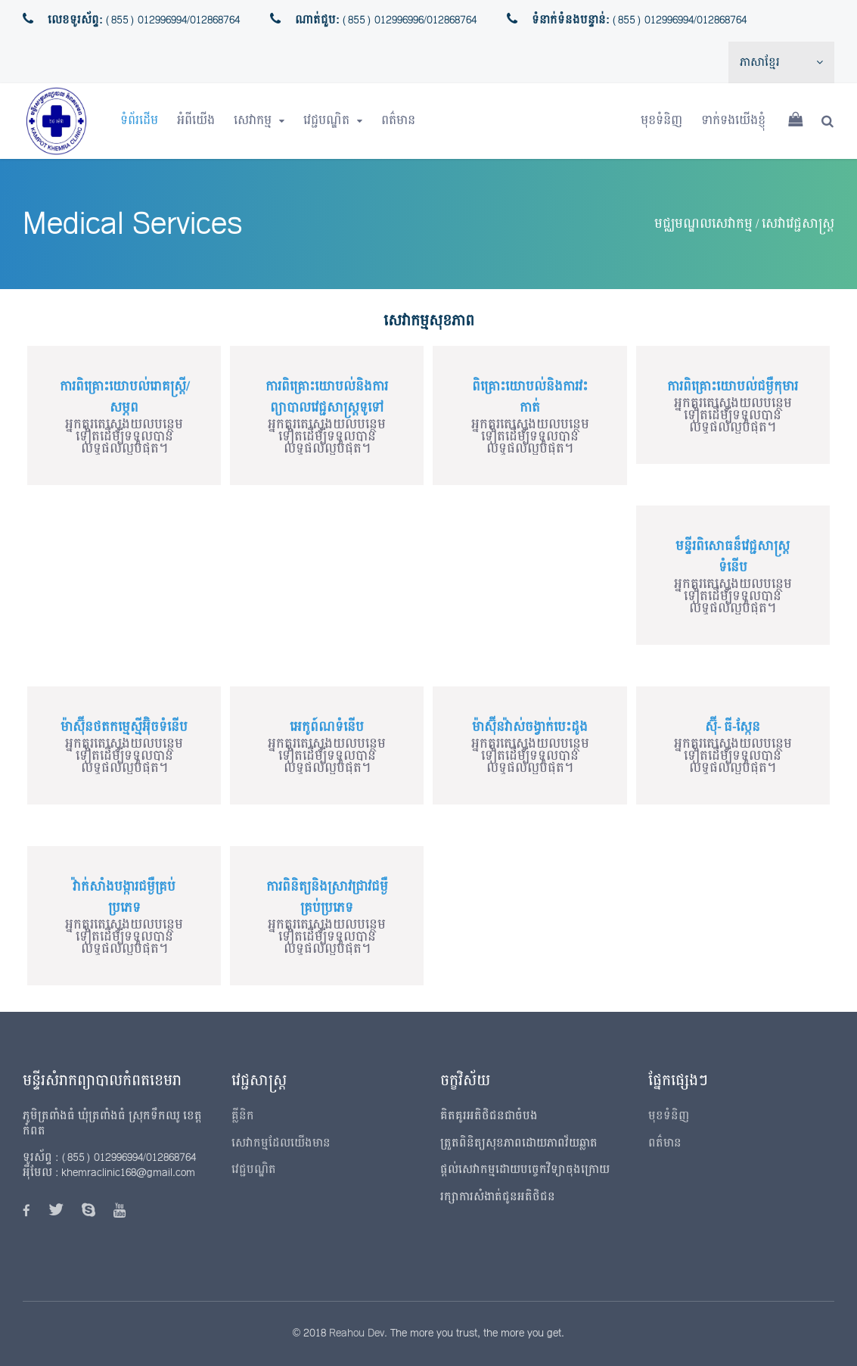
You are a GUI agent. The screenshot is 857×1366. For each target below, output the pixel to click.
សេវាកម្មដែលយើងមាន (281, 1143)
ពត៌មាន (398, 120)
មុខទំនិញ (661, 120)
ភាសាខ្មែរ (760, 62)
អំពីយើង (196, 120)
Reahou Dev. (358, 1333)
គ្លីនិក (242, 1115)
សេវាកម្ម (253, 120)
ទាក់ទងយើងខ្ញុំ (733, 120)
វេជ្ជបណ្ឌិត (326, 120)
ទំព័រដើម (139, 120)
